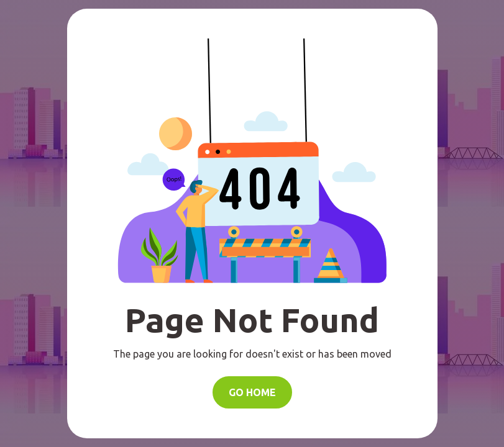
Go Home (252, 392)
